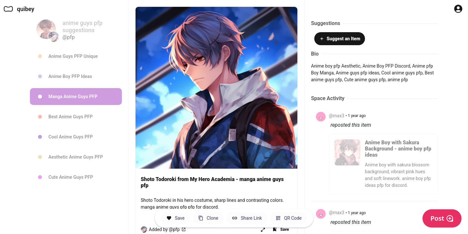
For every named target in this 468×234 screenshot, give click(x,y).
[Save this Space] (175, 218)
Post (442, 218)
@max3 (336, 115)
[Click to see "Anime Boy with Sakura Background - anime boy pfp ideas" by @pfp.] (383, 167)
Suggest (339, 38)
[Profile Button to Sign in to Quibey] (458, 8)
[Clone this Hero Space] (208, 218)
